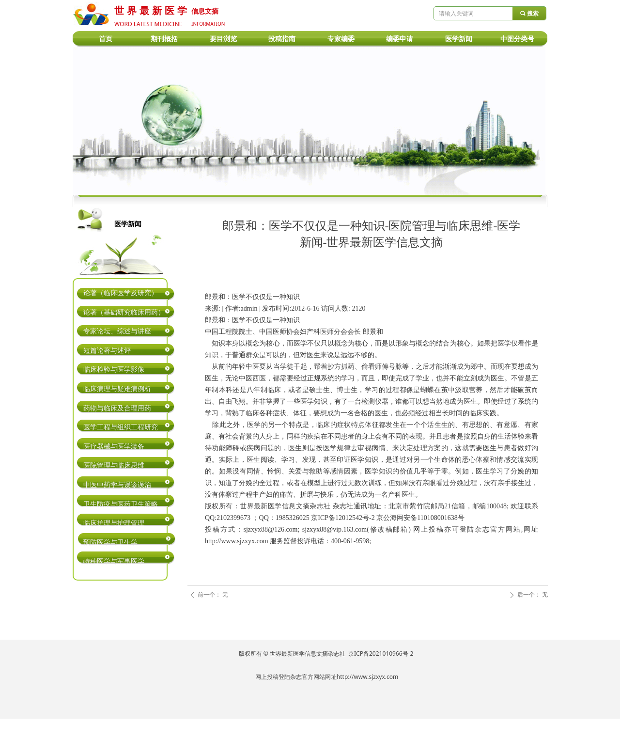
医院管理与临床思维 (113, 465)
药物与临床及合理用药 (117, 408)
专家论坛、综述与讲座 (117, 331)
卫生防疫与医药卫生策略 (120, 504)
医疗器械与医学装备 (113, 446)
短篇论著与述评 (107, 350)
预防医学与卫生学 (110, 542)
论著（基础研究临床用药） (124, 312)
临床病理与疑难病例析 (117, 389)
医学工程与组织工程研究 (120, 427)
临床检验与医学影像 (113, 369)
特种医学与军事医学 (113, 561)
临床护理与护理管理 (113, 523)
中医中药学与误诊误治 (117, 484)
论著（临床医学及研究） (120, 293)
